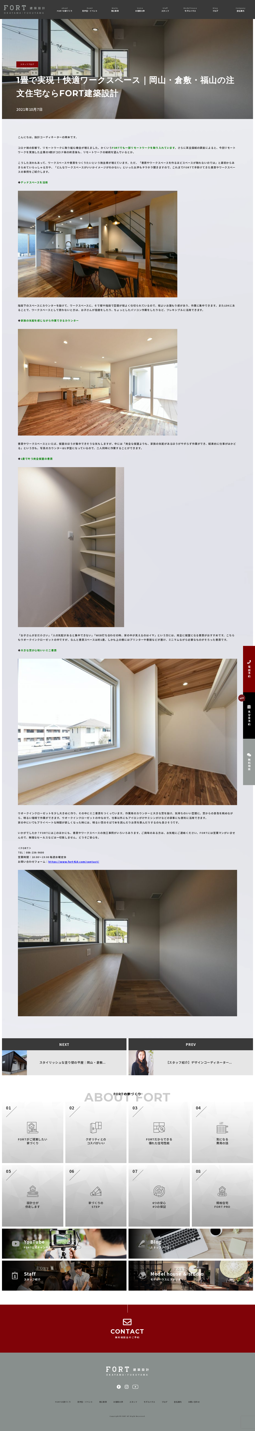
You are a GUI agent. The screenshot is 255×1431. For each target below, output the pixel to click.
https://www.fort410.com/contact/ (73, 861)
